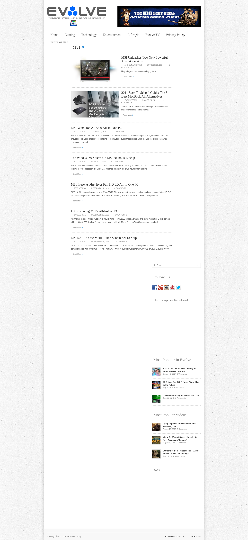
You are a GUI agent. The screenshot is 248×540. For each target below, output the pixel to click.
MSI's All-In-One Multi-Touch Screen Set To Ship (104, 238)
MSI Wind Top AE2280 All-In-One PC (96, 128)
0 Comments (118, 132)
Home (54, 34)
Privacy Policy (175, 34)
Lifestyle (133, 34)
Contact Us (179, 536)
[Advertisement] (176, 497)
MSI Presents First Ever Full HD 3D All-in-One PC (104, 184)
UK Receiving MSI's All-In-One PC (94, 211)
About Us (169, 536)
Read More (128, 76)
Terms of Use (59, 42)
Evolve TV (152, 34)
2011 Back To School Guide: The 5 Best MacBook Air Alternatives (144, 94)
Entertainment (112, 34)
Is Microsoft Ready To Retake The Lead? (182, 396)
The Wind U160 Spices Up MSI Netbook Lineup (103, 158)
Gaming (69, 34)
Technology (88, 34)
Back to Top (196, 536)
